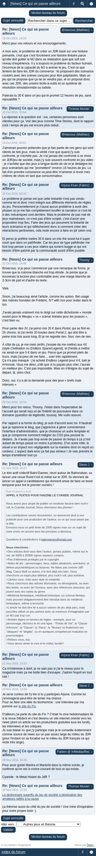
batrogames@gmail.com (56, 539)
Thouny (85, 260)
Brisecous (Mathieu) (77, 30)
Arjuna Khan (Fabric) (76, 185)
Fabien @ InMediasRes (74, 752)
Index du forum (13, 852)
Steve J (85, 465)
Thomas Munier (80, 109)
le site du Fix (27, 706)
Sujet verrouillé (13, 20)
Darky (90, 845)
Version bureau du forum (48, 13)
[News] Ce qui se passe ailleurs (35, 4)
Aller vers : (8, 824)
